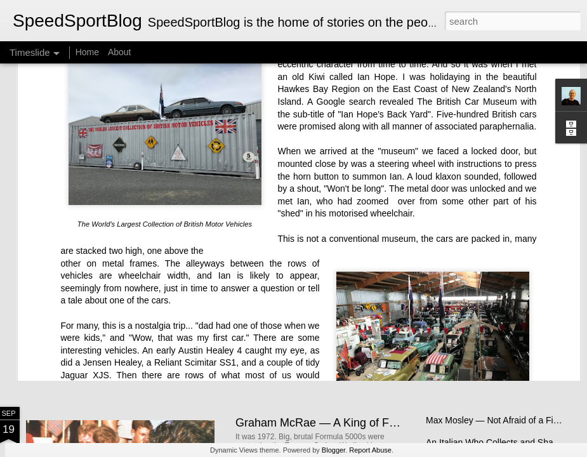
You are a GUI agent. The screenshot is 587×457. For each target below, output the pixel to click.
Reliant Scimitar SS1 (195, 266)
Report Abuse (370, 450)
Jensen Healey (112, 266)
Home (87, 52)
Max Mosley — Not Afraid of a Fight (495, 420)
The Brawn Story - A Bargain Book (493, 315)
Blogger (333, 450)
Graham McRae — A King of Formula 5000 (343, 422)
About (119, 52)
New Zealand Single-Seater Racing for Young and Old (371, 316)
